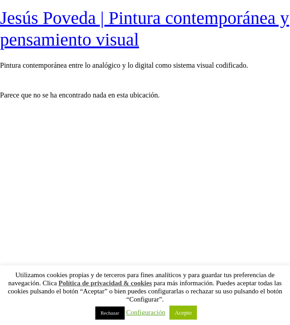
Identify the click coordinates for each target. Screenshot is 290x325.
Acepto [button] (183, 312)
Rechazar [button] (110, 313)
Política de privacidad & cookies (105, 283)
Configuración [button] (145, 312)
